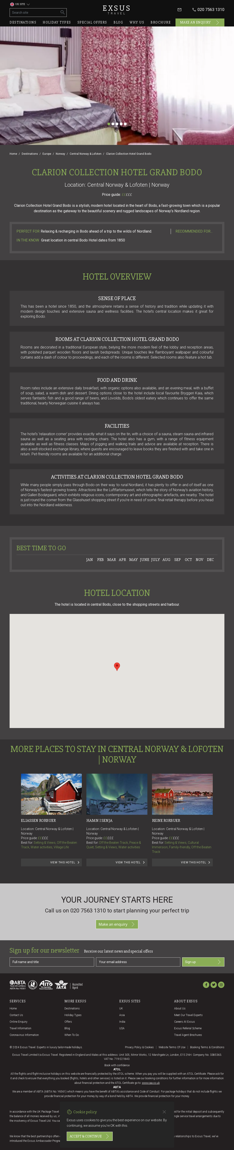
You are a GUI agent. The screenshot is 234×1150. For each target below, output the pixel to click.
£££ (129, 194)
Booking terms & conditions (207, 1047)
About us (180, 1008)
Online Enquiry (18, 1021)
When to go (71, 1035)
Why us (137, 22)
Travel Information (20, 1028)
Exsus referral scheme (188, 1028)
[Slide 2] (113, 124)
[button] (117, 667)
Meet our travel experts (188, 1015)
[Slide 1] (108, 124)
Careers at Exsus (184, 1021)
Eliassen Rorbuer (38, 820)
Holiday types (57, 22)
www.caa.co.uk (151, 1083)
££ (127, 194)
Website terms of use (172, 1047)
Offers (68, 1021)
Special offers (92, 22)
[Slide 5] (125, 124)
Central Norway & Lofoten (85, 153)
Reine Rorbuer (166, 820)
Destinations (23, 22)
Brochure (161, 22)
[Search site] (34, 12)
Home (13, 153)
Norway (60, 153)
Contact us (16, 1015)
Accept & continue (90, 1136)
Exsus (117, 9)
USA (122, 1028)
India (122, 1021)
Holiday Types (73, 1015)
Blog (118, 22)
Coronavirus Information (24, 1035)
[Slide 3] (117, 124)
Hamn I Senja (99, 820)
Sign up (203, 962)
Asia (122, 1015)
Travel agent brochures (188, 1035)
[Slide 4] (121, 124)
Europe (47, 153)
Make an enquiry (200, 22)
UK (121, 1008)
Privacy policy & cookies (139, 1047)
